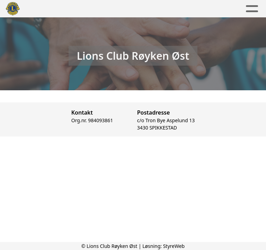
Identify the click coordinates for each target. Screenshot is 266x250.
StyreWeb (174, 246)
